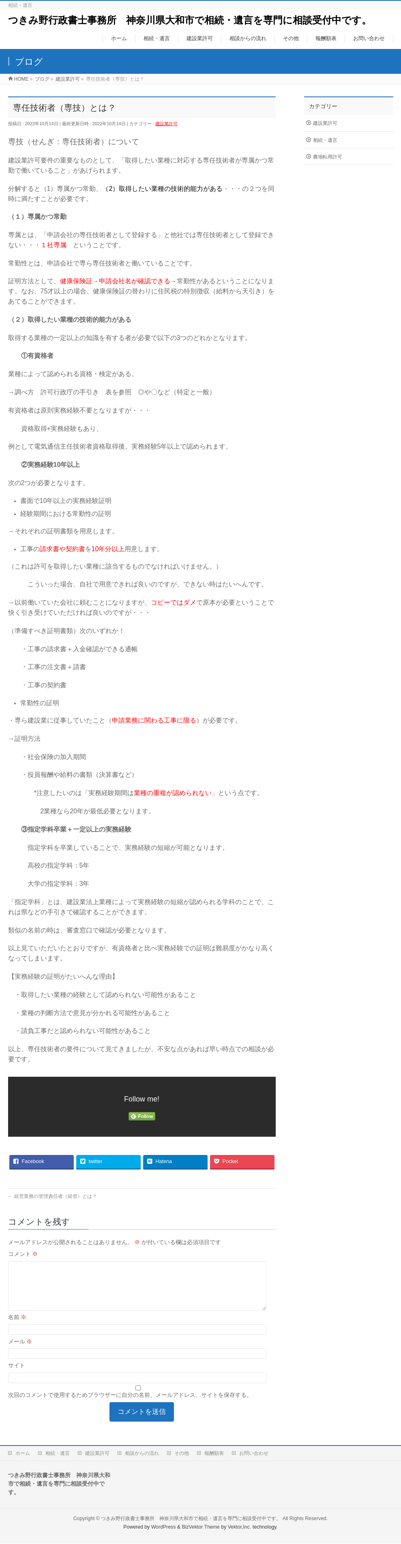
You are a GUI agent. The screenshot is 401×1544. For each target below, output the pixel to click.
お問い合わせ (253, 1453)
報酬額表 (214, 1453)
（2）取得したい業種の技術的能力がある (162, 188)
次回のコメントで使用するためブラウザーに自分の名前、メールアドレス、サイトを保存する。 (130, 1404)
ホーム (22, 1453)
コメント (23, 1254)
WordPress (163, 1527)
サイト (16, 1375)
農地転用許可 (327, 157)
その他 (181, 1453)
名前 (17, 1327)
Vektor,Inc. (239, 1527)
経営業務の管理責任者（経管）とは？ (52, 1196)
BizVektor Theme (201, 1527)
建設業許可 (166, 123)
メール (20, 1351)
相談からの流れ (142, 1453)
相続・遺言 (325, 140)
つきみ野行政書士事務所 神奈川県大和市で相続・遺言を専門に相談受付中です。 (189, 20)
